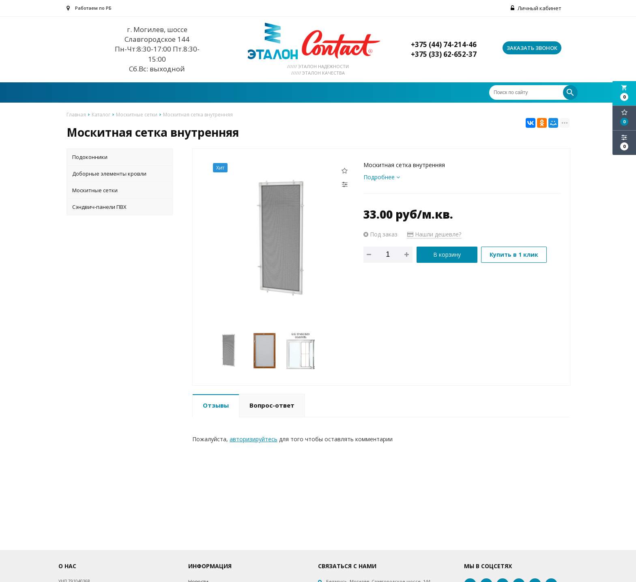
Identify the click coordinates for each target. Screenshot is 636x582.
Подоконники (89, 157)
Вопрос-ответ (271, 405)
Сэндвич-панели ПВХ (99, 206)
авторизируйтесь (253, 439)
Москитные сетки (95, 190)
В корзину (447, 254)
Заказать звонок (532, 48)
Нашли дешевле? (434, 234)
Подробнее (381, 177)
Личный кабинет (536, 8)
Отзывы (216, 405)
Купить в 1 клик (514, 254)
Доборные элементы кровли (109, 173)
